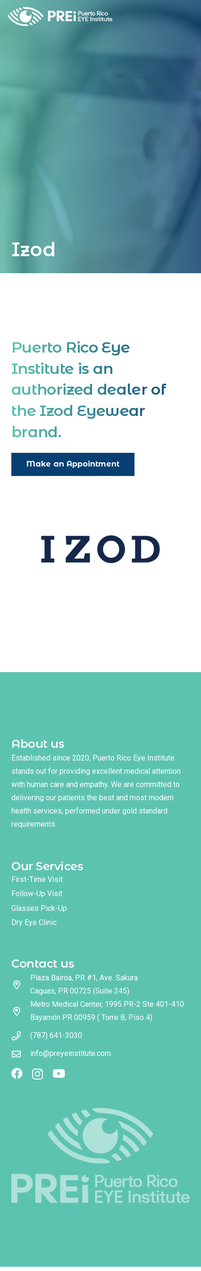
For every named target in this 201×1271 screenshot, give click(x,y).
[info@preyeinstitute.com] (20, 1053)
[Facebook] (17, 1073)
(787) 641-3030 (56, 1035)
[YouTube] (58, 1073)
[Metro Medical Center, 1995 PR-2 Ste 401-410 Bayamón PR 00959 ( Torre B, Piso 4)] (20, 1011)
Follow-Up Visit (36, 893)
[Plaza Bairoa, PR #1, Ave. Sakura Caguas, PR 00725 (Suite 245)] (20, 984)
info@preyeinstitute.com (70, 1053)
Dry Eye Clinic (34, 922)
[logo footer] (100, 1155)
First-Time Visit (37, 879)
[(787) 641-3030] (20, 1035)
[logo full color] (60, 16)
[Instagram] (37, 1074)
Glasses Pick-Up (39, 908)
